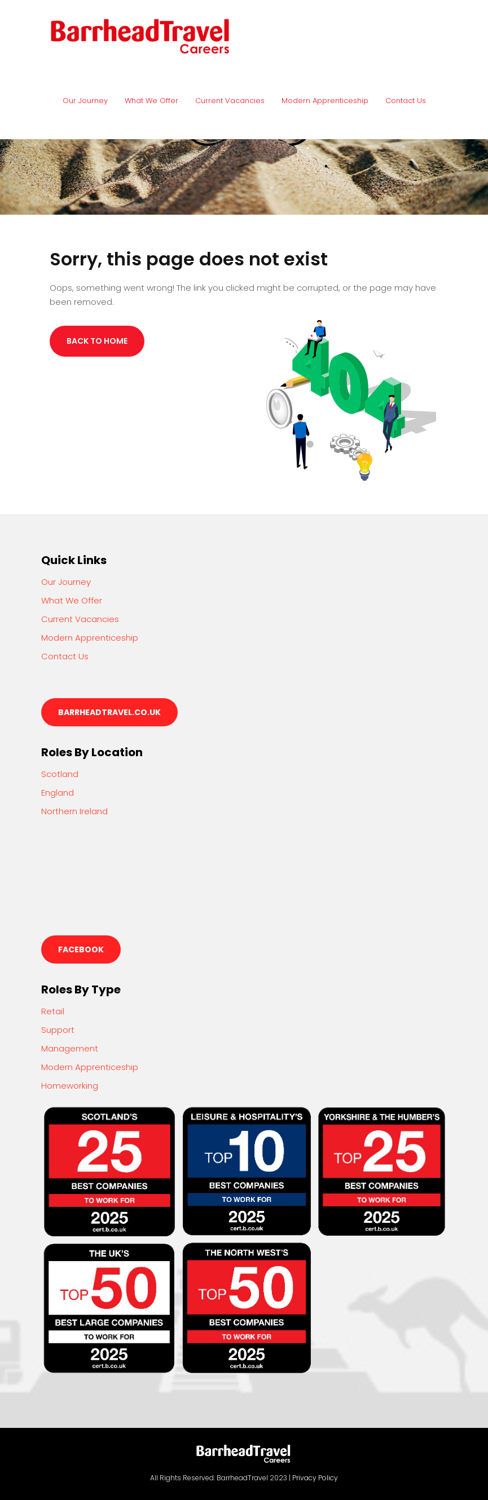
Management (69, 1048)
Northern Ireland (74, 811)
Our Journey (85, 100)
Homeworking (69, 1085)
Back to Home (97, 341)
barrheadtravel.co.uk (109, 712)
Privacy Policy (315, 1478)
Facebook (81, 949)
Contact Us (405, 100)
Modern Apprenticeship (325, 100)
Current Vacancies (230, 100)
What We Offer (151, 100)
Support (57, 1030)
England (57, 792)
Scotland (59, 774)
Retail (52, 1011)
